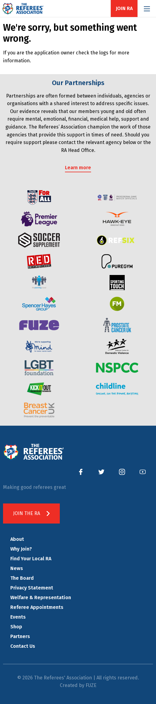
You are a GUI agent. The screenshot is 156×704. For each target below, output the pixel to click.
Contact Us (22, 646)
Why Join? (21, 549)
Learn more (78, 167)
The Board (22, 578)
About (17, 539)
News (16, 568)
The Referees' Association (23, 8)
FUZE (91, 685)
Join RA (124, 8)
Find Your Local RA (30, 558)
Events (18, 617)
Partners (20, 636)
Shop (16, 627)
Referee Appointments (36, 607)
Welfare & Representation (40, 597)
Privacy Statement (31, 588)
